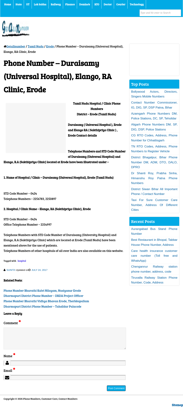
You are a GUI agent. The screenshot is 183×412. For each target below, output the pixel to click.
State (19, 4)
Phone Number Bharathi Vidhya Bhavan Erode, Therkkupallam (46, 301)
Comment (12, 323)
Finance (70, 4)
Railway (56, 4)
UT (27, 4)
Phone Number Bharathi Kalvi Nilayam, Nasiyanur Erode (42, 290)
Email (9, 375)
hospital (22, 260)
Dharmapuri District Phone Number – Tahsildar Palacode (42, 306)
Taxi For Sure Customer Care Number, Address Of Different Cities (154, 205)
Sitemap (177, 409)
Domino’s (84, 4)
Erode (50, 46)
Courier (120, 4)
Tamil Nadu (36, 46)
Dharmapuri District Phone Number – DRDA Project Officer (43, 296)
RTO (96, 4)
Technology (137, 4)
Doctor (108, 4)
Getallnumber (15, 46)
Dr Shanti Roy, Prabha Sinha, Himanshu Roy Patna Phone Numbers (154, 178)
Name (9, 360)
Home (7, 4)
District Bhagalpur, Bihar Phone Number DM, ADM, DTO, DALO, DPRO (154, 162)
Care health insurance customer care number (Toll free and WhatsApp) (154, 255)
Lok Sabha (40, 4)
